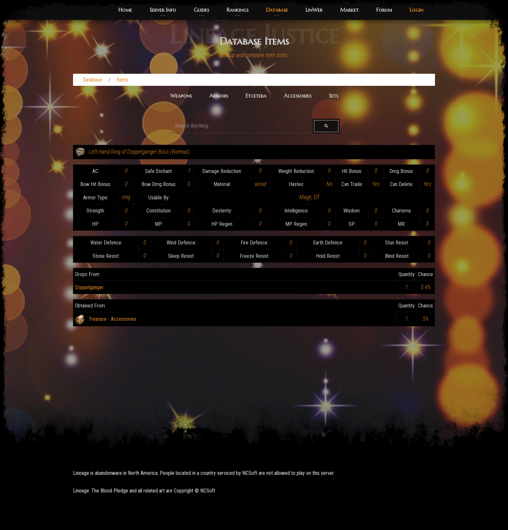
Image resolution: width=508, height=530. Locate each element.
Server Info (163, 10)
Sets (333, 95)
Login (416, 10)
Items (122, 80)
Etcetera (256, 95)
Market (349, 10)
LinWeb (314, 10)
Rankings (237, 10)
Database (277, 10)
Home (125, 10)
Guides (201, 10)
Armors (218, 95)
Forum (384, 10)
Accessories (297, 95)
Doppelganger (89, 287)
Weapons (181, 95)
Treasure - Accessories (112, 319)
